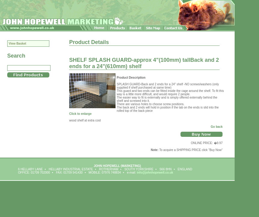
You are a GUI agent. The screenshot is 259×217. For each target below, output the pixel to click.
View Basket (17, 43)
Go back (217, 126)
